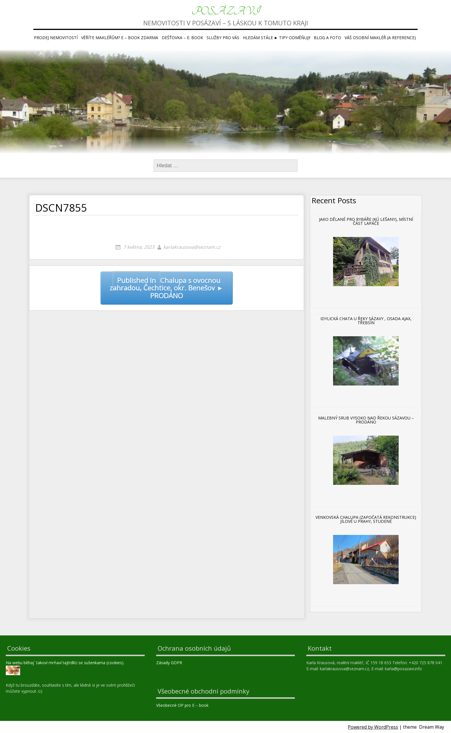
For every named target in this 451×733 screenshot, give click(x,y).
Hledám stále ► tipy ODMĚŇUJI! (277, 37)
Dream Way (431, 727)
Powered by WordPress (373, 727)
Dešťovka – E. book (182, 37)
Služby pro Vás (223, 37)
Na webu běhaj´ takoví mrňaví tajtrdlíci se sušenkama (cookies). (65, 662)
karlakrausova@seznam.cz (192, 247)
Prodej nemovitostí (56, 37)
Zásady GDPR (169, 662)
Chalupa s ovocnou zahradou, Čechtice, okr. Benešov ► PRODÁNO (166, 285)
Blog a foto (327, 37)
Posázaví (226, 11)
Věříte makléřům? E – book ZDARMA (119, 37)
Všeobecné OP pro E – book (183, 705)
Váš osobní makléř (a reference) (380, 37)
